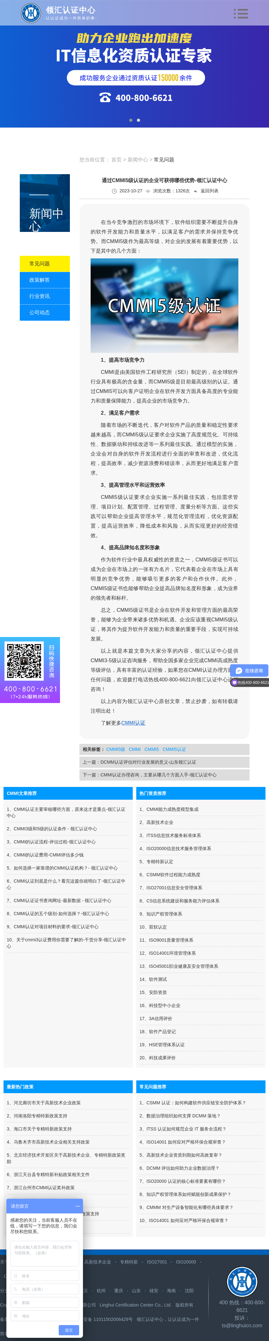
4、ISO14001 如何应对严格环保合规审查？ (182, 1142)
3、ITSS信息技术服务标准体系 (170, 835)
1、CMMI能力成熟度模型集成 (168, 809)
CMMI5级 (115, 749)
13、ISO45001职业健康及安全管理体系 (178, 966)
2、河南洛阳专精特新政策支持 (37, 1115)
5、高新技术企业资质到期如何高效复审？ (180, 1155)
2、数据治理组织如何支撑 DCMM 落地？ (180, 1115)
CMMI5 (152, 749)
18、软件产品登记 (157, 1031)
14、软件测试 (153, 979)
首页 (116, 159)
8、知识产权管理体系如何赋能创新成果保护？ (185, 1194)
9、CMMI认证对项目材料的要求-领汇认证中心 (53, 926)
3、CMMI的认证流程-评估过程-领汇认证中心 (51, 841)
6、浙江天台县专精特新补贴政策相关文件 (48, 1174)
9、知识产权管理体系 (160, 913)
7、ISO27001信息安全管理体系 (170, 887)
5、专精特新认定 (156, 861)
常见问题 (164, 159)
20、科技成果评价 (157, 1057)
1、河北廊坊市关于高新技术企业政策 (44, 1102)
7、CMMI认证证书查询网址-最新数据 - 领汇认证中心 (59, 900)
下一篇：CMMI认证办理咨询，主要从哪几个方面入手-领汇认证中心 (150, 774)
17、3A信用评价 (155, 1018)
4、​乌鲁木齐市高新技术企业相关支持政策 (48, 1142)
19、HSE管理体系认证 (162, 1044)
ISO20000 (186, 1261)
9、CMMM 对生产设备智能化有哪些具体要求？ (186, 1207)
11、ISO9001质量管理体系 (166, 940)
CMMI (135, 749)
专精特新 (129, 1261)
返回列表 (206, 191)
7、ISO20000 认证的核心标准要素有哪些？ (182, 1181)
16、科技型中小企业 (159, 1005)
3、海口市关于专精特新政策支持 (39, 1128)
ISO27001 (157, 1261)
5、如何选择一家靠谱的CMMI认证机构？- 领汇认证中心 (62, 868)
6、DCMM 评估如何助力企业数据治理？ (179, 1168)
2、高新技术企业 (156, 822)
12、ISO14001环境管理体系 (167, 953)
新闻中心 (138, 159)
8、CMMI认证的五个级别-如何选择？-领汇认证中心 (58, 913)
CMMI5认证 (174, 749)
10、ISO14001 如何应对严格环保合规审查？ (183, 1220)
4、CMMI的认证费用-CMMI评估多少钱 (45, 854)
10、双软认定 (153, 927)
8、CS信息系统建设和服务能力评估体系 (179, 900)
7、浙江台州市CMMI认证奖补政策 (41, 1187)
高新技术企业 (97, 1261)
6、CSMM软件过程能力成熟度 (169, 874)
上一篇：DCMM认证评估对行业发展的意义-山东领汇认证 (139, 762)
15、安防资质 (153, 992)
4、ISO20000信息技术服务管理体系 (175, 848)
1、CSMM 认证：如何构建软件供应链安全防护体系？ (192, 1102)
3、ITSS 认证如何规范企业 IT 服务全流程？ (183, 1128)
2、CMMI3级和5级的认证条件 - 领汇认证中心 (52, 828)
